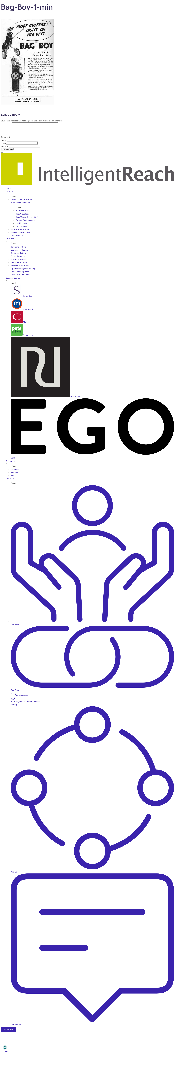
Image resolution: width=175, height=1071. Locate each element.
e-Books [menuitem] (14, 475)
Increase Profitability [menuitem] (20, 268)
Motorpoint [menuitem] (22, 312)
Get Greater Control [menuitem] (20, 265)
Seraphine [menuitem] (21, 299)
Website (4, 149)
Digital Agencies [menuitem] (18, 259)
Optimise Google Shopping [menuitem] (23, 271)
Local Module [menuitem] (17, 238)
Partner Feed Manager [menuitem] (25, 223)
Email (3, 146)
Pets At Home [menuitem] (23, 338)
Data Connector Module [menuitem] (21, 202)
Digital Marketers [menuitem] (18, 256)
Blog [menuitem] (12, 478)
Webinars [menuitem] (15, 472)
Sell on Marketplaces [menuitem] (20, 274)
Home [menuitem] (8, 191)
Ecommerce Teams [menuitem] (19, 253)
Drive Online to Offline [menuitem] (20, 277)
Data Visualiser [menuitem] (22, 216)
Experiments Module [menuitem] (20, 232)
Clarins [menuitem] (20, 325)
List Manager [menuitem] (21, 226)
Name (3, 143)
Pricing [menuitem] (14, 707)
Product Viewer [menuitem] (22, 213)
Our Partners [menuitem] (19, 698)
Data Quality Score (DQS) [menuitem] (27, 220)
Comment (6, 140)
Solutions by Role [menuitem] (18, 249)
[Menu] (2, 155)
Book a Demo (9, 1032)
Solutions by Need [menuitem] (19, 262)
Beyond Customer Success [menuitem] (25, 704)
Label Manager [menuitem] (22, 229)
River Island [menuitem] (45, 399)
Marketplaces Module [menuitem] (20, 235)
